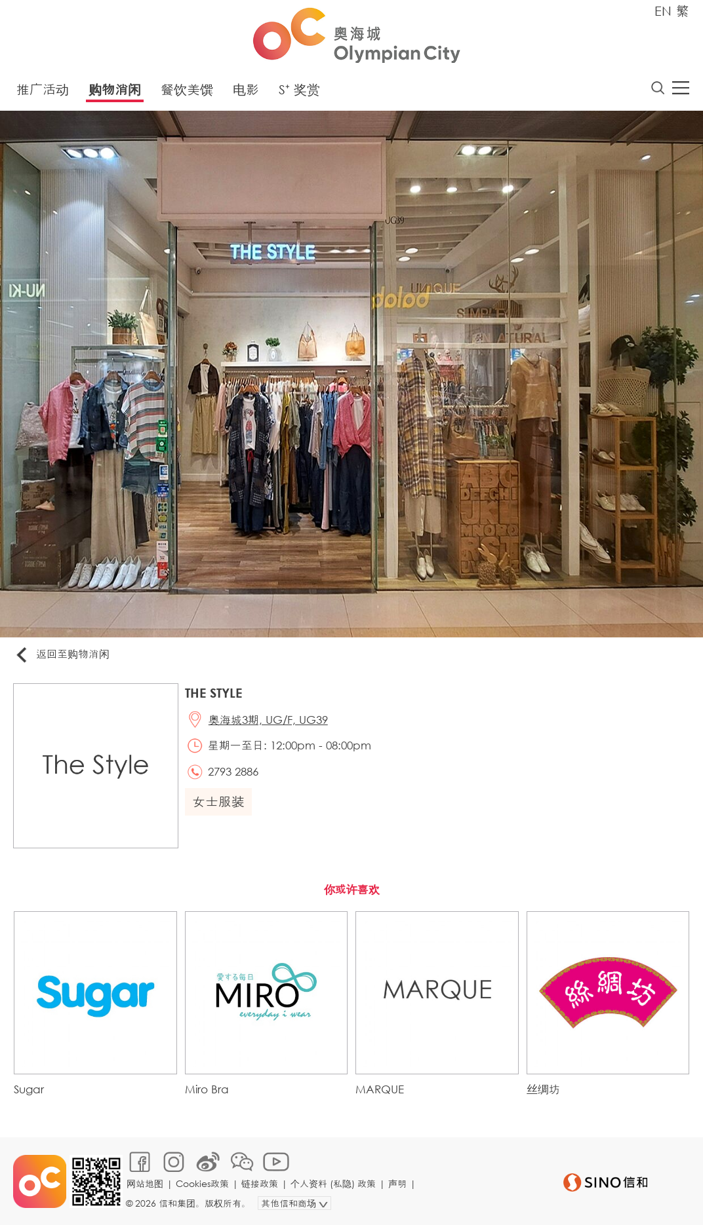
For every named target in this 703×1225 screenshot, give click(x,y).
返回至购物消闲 (62, 655)
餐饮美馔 (187, 89)
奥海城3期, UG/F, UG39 (268, 719)
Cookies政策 (202, 1183)
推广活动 (42, 89)
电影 (246, 89)
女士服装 (218, 801)
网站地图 (145, 1183)
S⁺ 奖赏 (299, 89)
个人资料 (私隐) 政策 (333, 1183)
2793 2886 (233, 771)
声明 (397, 1183)
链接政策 (259, 1183)
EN (663, 10)
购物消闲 (115, 89)
